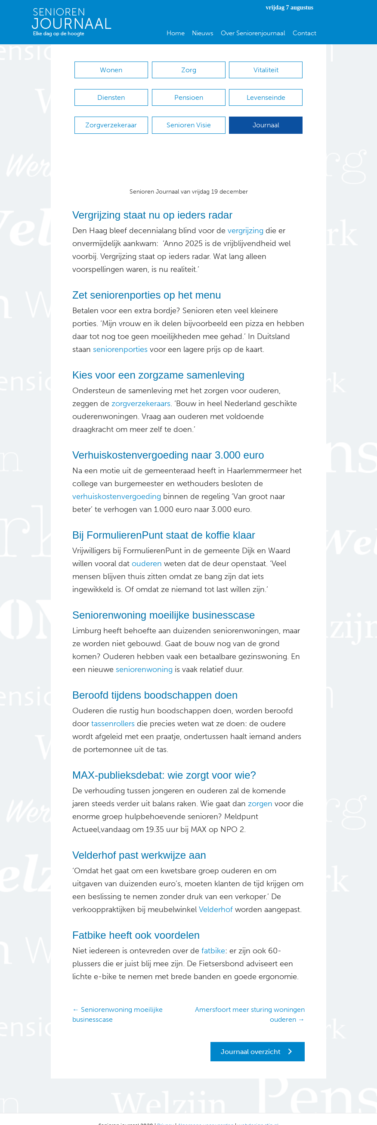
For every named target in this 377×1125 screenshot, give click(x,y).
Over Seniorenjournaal (253, 33)
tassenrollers (112, 710)
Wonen (111, 70)
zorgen (259, 790)
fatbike (212, 938)
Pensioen (188, 93)
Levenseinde (266, 93)
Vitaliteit (265, 70)
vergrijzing (245, 217)
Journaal (266, 116)
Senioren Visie (189, 116)
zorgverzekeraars (140, 390)
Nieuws (202, 33)
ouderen (147, 550)
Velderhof (215, 896)
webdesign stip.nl (258, 1113)
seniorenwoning (143, 656)
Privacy (165, 1113)
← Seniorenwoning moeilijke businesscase (117, 1001)
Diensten (111, 93)
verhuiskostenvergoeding (116, 483)
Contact (304, 33)
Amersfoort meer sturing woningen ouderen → (250, 1001)
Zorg (188, 70)
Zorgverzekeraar (111, 116)
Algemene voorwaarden (206, 1113)
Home (176, 33)
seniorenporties (119, 336)
